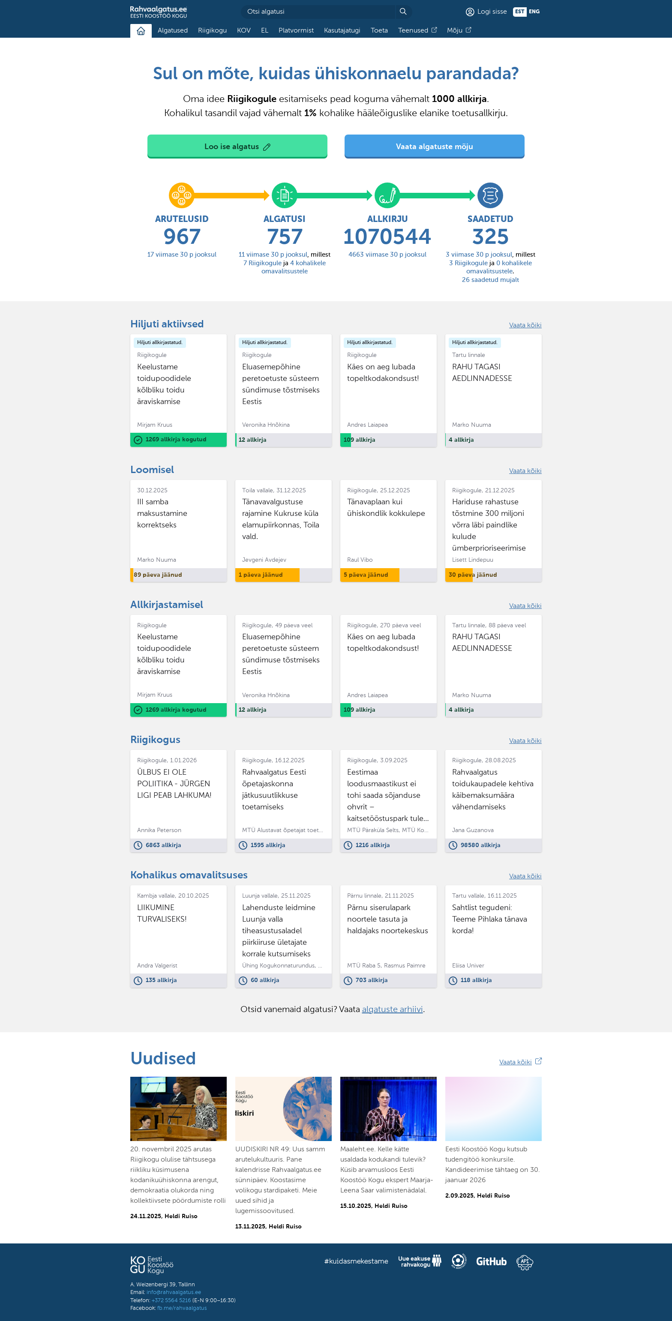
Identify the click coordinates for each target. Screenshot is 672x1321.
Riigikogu (212, 30)
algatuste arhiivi (392, 1010)
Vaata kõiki (525, 325)
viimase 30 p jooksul (181, 255)
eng (534, 12)
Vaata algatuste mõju (434, 147)
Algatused (173, 30)
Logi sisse (492, 12)
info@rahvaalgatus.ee (174, 1292)
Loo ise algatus (231, 147)
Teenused (413, 30)
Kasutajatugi (342, 30)
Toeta (379, 30)
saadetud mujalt (490, 280)
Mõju (454, 30)
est (520, 12)
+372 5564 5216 (171, 1300)
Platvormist (296, 30)
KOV (244, 30)
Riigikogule (262, 263)
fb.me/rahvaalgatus (182, 1308)
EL (264, 30)
